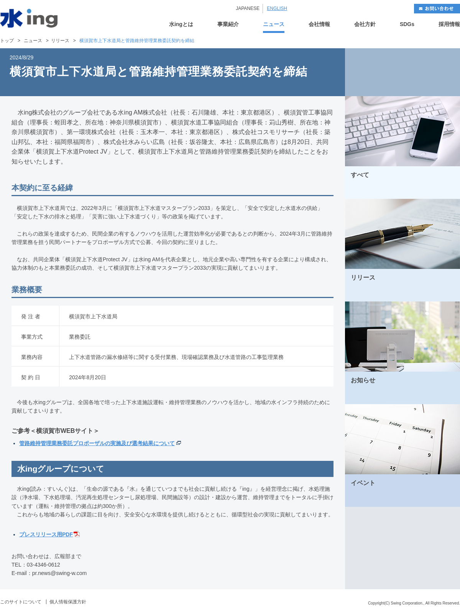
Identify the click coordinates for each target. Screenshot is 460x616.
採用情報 (449, 24)
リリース (60, 40)
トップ (7, 40)
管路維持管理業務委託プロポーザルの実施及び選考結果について (97, 443)
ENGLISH (277, 8)
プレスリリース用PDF (46, 534)
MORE (444, 190)
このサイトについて (20, 602)
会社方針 (365, 24)
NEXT (431, 72)
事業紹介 (228, 24)
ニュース (273, 24)
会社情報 (319, 24)
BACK (373, 72)
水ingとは (181, 24)
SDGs (407, 24)
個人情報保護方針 (67, 602)
